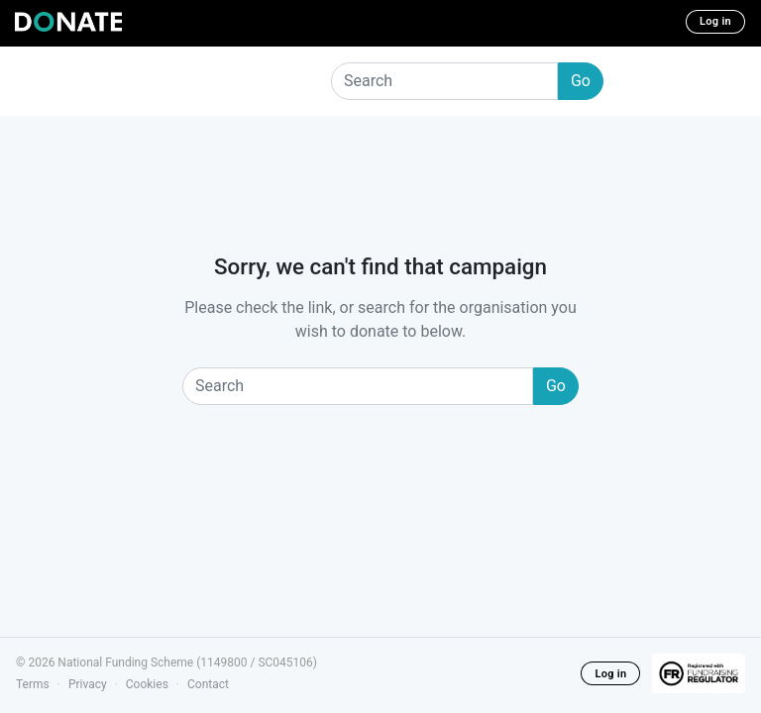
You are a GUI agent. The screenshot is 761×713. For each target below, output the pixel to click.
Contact (208, 684)
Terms (33, 684)
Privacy (87, 684)
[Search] (444, 81)
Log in (715, 21)
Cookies (147, 684)
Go (581, 80)
